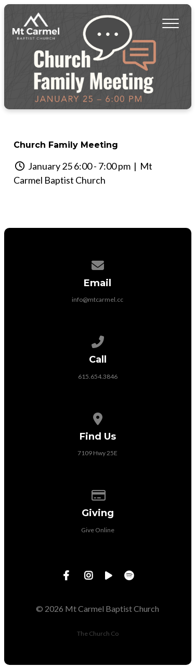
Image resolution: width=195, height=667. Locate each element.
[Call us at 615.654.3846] (98, 340)
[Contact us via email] (98, 263)
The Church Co (98, 633)
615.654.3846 (98, 376)
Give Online (97, 530)
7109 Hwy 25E (97, 453)
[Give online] (98, 493)
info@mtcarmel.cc (97, 299)
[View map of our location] (98, 417)
